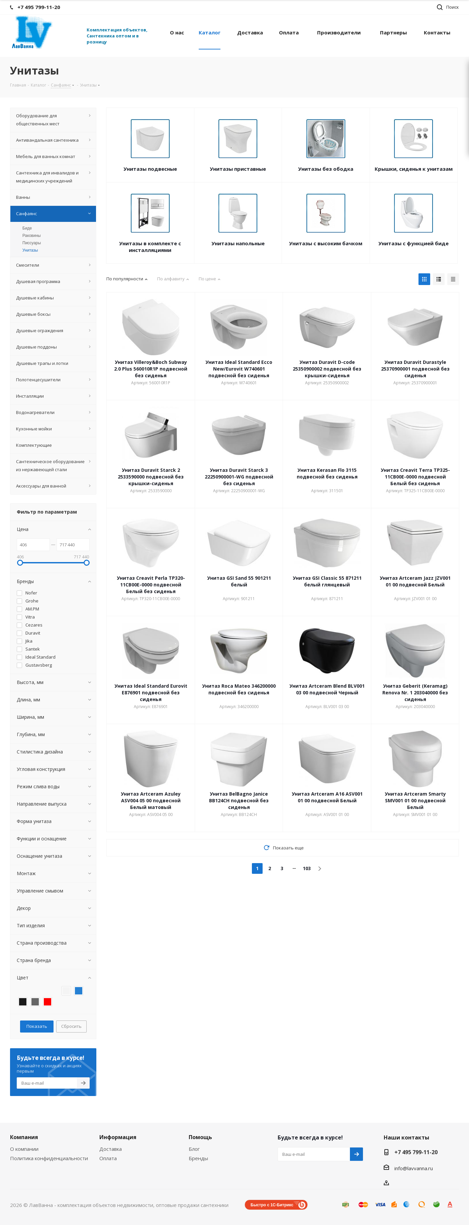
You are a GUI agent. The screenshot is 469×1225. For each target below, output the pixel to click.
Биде (27, 228)
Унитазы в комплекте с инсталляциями (150, 246)
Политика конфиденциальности (49, 1158)
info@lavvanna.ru (413, 1168)
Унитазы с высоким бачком (325, 243)
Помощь (200, 1137)
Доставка (110, 1148)
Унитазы (30, 250)
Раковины (31, 235)
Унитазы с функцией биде (413, 243)
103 (307, 868)
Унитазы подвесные (150, 168)
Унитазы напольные (238, 243)
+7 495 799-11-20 (416, 1152)
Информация (117, 1137)
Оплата (108, 1158)
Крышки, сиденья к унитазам (414, 168)
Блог (194, 1148)
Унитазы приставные (238, 168)
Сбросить (71, 1026)
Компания (24, 1137)
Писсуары (31, 243)
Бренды (198, 1158)
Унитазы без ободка (325, 168)
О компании (24, 1148)
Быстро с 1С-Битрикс (272, 1205)
